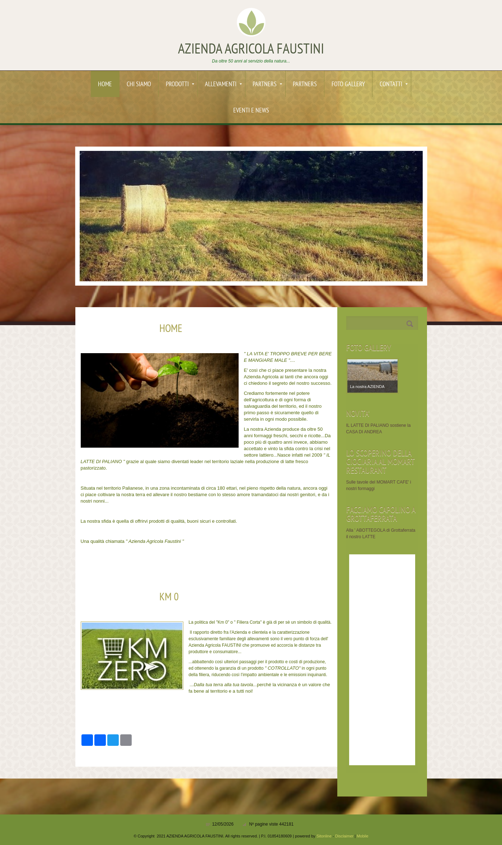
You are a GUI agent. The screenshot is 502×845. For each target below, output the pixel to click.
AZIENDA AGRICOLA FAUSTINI (251, 49)
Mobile (362, 836)
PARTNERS (267, 85)
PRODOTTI (180, 85)
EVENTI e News (251, 111)
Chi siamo (139, 85)
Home (105, 85)
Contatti (394, 85)
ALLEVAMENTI (223, 85)
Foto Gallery (348, 85)
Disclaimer (344, 836)
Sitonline (324, 836)
